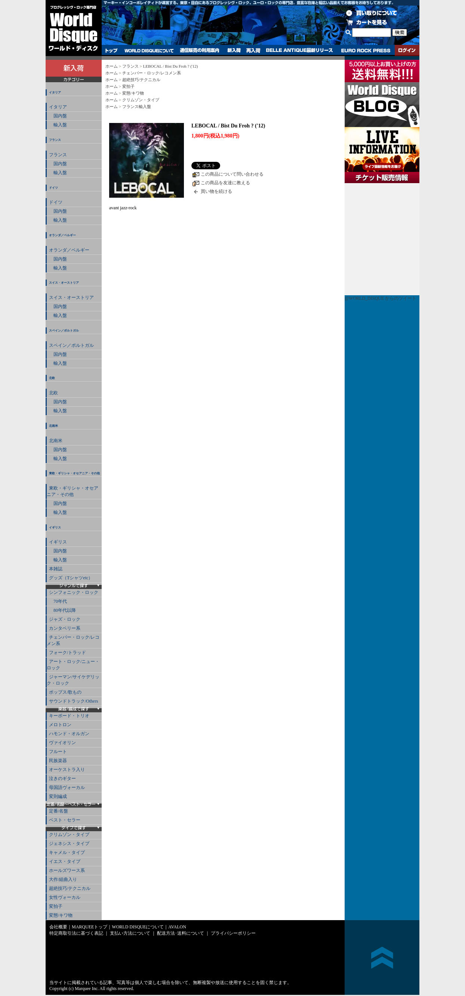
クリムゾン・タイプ (69, 834)
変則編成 (58, 796)
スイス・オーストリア (64, 282)
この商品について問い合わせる (232, 174)
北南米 (53, 426)
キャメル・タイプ (67, 852)
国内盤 (58, 115)
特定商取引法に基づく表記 (76, 933)
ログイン (407, 50)
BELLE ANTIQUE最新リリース (299, 50)
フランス (55, 140)
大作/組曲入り (63, 879)
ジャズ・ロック (64, 619)
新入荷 (234, 50)
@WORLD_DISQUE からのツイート (380, 298)
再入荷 (253, 50)
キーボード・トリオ (69, 715)
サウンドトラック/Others (73, 701)
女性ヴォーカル (64, 897)
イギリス (55, 527)
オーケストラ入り (67, 769)
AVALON (177, 926)
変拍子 (55, 906)
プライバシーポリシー (233, 933)
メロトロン (60, 724)
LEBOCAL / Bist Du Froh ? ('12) (170, 66)
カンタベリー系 (64, 628)
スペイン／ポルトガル (64, 330)
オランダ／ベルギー (62, 235)
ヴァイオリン (62, 742)
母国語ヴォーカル (67, 787)
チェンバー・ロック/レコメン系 (73, 640)
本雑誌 (55, 568)
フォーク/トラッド (67, 652)
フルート (58, 751)
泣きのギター (62, 778)
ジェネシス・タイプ (69, 843)
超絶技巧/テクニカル (69, 888)
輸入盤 (58, 124)
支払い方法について (130, 933)
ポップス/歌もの (65, 692)
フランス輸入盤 (136, 106)
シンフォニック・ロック (73, 592)
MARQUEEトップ (89, 926)
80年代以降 (62, 610)
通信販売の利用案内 (199, 50)
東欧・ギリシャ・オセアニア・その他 (74, 473)
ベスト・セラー (64, 820)
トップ (111, 50)
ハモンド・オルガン (69, 733)
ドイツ (53, 187)
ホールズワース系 (67, 870)
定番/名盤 (58, 811)
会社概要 (58, 926)
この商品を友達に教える (225, 182)
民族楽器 (58, 760)
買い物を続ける (216, 191)
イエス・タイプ (64, 861)
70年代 (58, 601)
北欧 (52, 378)
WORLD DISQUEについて (148, 50)
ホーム (111, 66)
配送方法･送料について (180, 933)
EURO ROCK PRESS (366, 50)
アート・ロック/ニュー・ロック (73, 664)
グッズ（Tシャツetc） (71, 577)
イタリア (55, 92)
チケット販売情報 (382, 239)
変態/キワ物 (61, 915)
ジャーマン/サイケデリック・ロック (73, 680)
